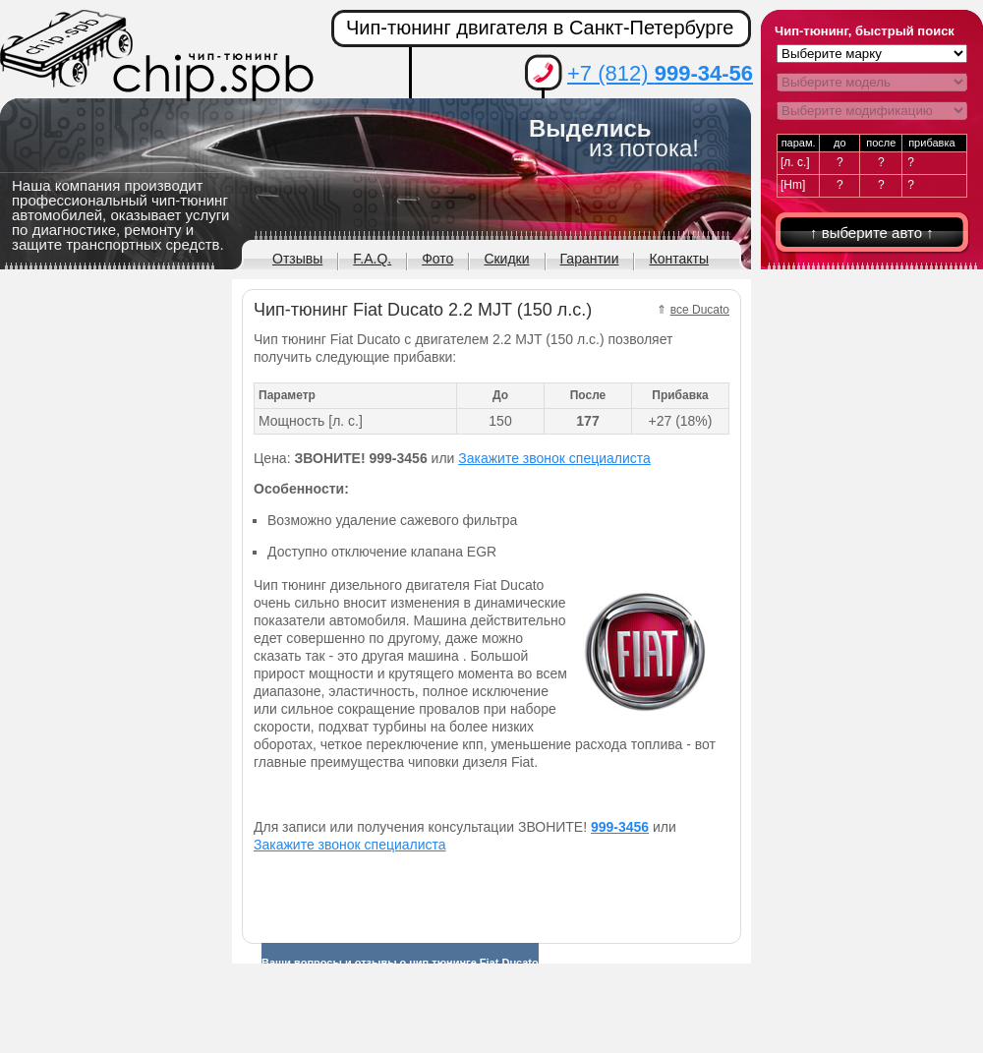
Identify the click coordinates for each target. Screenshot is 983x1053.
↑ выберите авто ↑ (872, 232)
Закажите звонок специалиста (554, 458)
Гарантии (589, 258)
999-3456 (620, 827)
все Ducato (699, 310)
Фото (437, 258)
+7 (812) (660, 73)
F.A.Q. (372, 258)
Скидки (506, 258)
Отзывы (297, 258)
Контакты (678, 258)
